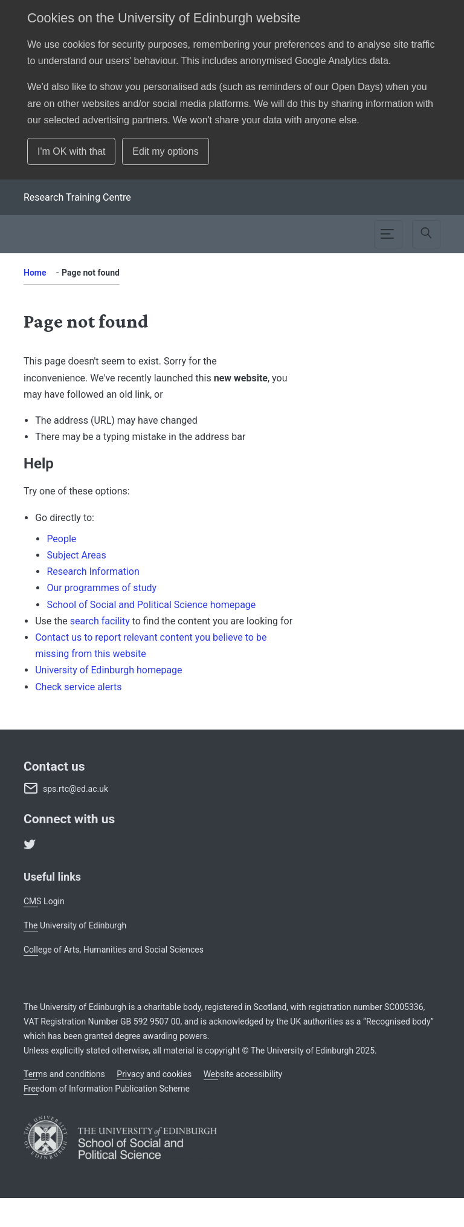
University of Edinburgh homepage (108, 670)
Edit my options (165, 151)
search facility (100, 621)
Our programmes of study (101, 588)
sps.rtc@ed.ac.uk (75, 789)
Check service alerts (78, 687)
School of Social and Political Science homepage (151, 604)
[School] (77, 197)
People (61, 539)
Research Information (93, 571)
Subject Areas (76, 555)
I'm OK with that (71, 151)
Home (35, 272)
